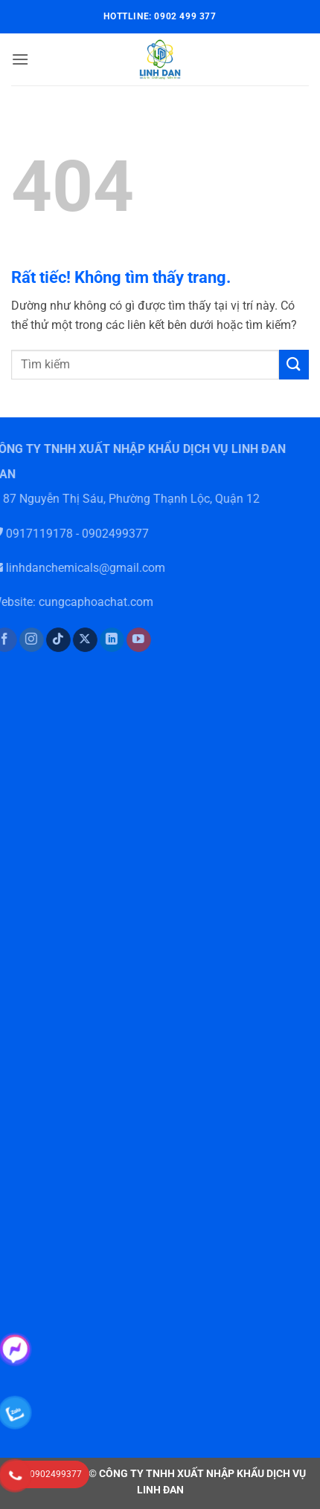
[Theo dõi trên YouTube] (130, 640)
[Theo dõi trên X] (77, 640)
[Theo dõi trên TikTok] (50, 640)
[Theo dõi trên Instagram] (22, 640)
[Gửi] (294, 364)
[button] (20, 59)
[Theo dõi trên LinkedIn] (104, 640)
